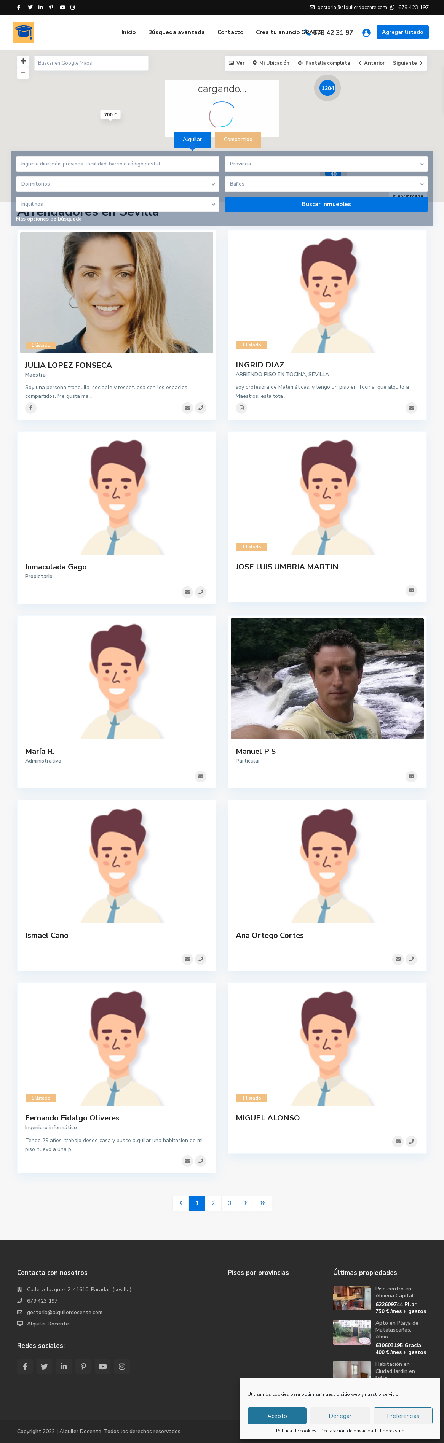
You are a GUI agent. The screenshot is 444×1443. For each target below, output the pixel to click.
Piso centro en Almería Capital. (395, 1292)
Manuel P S (256, 751)
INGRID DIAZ (260, 365)
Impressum (392, 1430)
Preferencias (403, 1416)
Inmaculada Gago (56, 567)
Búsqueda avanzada (176, 32)
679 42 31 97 (333, 33)
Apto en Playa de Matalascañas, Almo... (396, 1329)
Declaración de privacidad (348, 1430)
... (92, 396)
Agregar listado (402, 32)
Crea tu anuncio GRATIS (289, 32)
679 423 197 (42, 1301)
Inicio (128, 32)
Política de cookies (296, 1430)
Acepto (277, 1416)
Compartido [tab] (238, 139)
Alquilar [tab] (192, 139)
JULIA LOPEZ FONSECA (68, 365)
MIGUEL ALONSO (268, 1118)
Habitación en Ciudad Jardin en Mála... (395, 1370)
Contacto (230, 32)
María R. (39, 751)
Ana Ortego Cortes (270, 935)
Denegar (340, 1416)
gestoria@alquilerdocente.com (64, 1312)
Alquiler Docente (48, 1323)
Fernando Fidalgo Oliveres (72, 1118)
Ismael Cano (47, 935)
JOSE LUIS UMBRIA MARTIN (287, 567)
